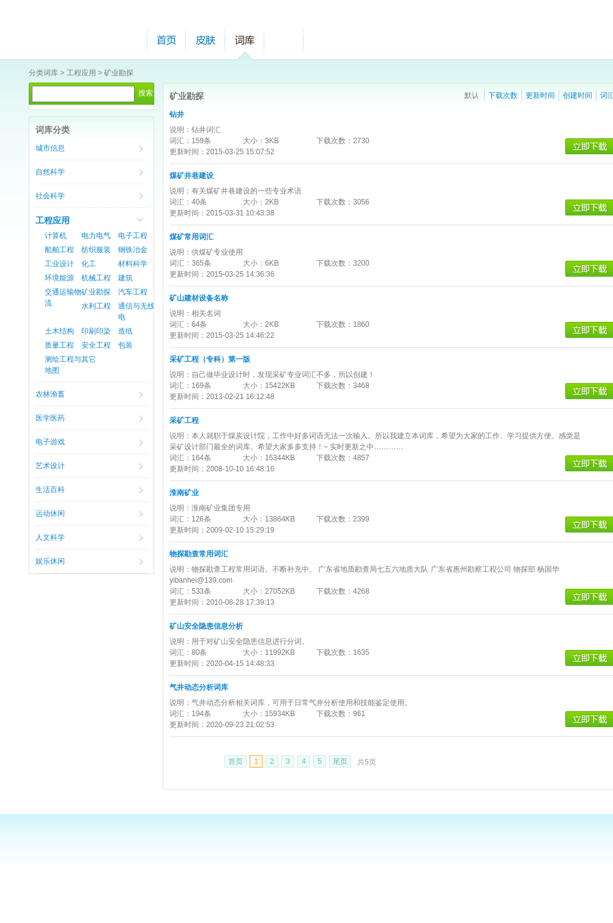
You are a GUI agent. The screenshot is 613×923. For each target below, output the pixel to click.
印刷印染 (96, 331)
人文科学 (50, 537)
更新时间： (187, 152)
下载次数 (503, 95)
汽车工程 (132, 292)
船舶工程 (59, 249)
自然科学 (50, 172)
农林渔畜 (50, 394)
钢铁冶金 (132, 249)
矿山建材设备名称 (198, 298)
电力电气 (96, 235)
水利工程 (96, 306)
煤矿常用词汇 (191, 237)
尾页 (340, 761)
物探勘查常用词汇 (198, 554)
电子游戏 (50, 442)
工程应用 (81, 73)
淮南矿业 (184, 492)
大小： (254, 140)
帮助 (284, 40)
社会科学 (50, 196)
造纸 (125, 331)
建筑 (125, 278)
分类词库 (43, 73)
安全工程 (96, 345)
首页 (166, 40)
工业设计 (59, 264)
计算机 (56, 235)
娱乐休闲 (50, 561)
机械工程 (96, 278)
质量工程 (59, 345)
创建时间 (577, 95)
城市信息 (50, 148)
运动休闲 (50, 513)
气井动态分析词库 (198, 687)
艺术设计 (50, 465)
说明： (180, 129)
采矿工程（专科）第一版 (209, 359)
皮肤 (205, 40)
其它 (88, 359)
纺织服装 (96, 249)
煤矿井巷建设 (191, 175)
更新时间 (540, 95)
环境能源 (59, 278)
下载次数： (334, 140)
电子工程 (132, 235)
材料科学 (132, 264)
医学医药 (50, 418)
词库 (244, 40)
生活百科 (50, 489)
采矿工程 (184, 420)
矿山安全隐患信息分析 (206, 626)
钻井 (176, 114)
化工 (88, 264)
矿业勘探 (118, 73)
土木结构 (59, 331)
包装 (125, 345)
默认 (471, 95)
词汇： (180, 140)
